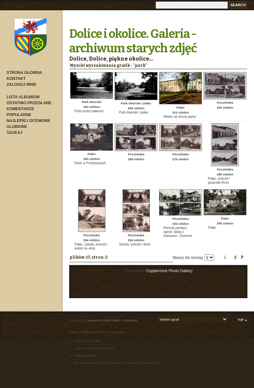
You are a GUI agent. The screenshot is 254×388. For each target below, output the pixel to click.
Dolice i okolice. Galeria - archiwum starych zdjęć (133, 41)
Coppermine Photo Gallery (169, 271)
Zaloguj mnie (22, 84)
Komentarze (20, 109)
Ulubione (17, 126)
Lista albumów (23, 97)
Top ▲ (242, 320)
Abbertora (130, 320)
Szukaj (14, 132)
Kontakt (16, 78)
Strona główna (24, 72)
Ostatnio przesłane (29, 103)
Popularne (19, 115)
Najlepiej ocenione (28, 120)
